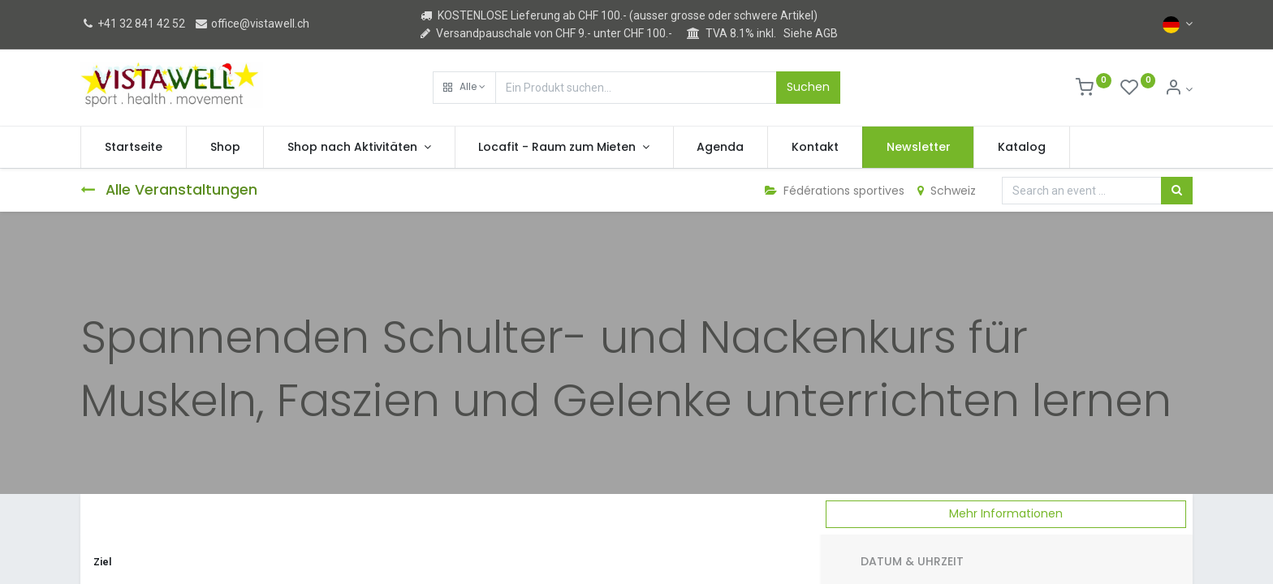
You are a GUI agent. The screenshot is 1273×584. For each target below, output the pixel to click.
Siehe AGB (810, 33)
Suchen (808, 87)
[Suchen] (1177, 190)
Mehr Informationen (1006, 513)
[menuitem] (133, 148)
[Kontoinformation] (1178, 89)
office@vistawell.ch (251, 23)
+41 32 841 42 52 (132, 23)
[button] (464, 87)
